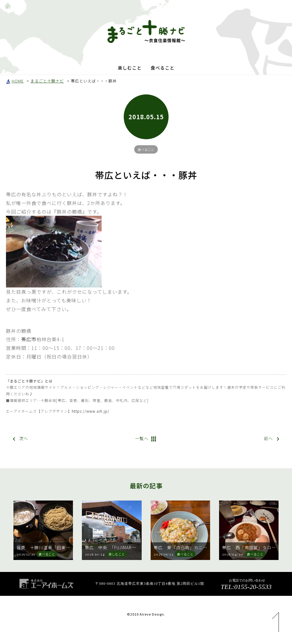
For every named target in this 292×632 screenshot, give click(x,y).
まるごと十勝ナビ (47, 81)
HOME (15, 81)
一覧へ (146, 439)
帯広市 (28, 339)
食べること (163, 68)
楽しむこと (130, 68)
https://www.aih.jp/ (90, 411)
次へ (19, 439)
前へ (273, 439)
